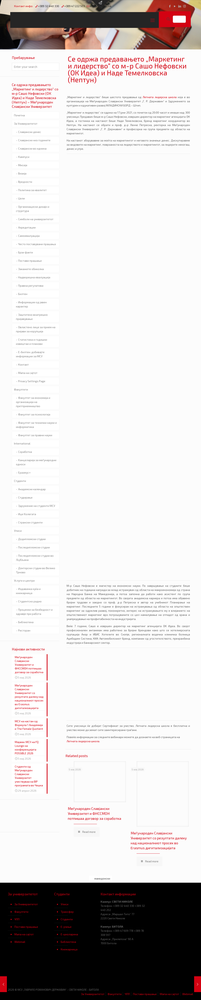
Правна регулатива (30, 285)
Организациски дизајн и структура (32, 208)
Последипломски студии (34, 547)
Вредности (25, 181)
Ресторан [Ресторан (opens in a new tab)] (24, 630)
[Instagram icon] (184, 6)
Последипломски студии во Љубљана (35, 557)
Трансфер (67, 911)
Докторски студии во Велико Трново (35, 570)
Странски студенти (30, 522)
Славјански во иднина (32, 148)
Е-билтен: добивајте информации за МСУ (30, 354)
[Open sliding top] (100, 4)
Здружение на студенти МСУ (36, 505)
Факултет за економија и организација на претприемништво (33, 402)
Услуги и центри (24, 580)
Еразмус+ (24, 472)
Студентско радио (30, 601)
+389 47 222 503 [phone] (74, 6)
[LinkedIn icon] (179, 6)
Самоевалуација (29, 235)
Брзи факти (25, 252)
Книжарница (69, 949)
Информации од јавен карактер (31, 304)
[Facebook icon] (169, 6)
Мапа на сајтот (27, 372)
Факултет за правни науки (35, 435)
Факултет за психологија (34, 414)
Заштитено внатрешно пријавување (32, 316)
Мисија (22, 165)
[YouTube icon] (174, 6)
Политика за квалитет (32, 190)
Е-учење (66, 926)
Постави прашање (30, 260)
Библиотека (68, 941)
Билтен (22, 294)
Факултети (21, 389)
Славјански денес (29, 132)
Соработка (25, 451)
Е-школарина (69, 934)
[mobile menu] (152, 20)
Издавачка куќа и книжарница (28, 591)
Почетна (19, 115)
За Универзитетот (25, 123)
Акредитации (27, 227)
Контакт (23, 364)
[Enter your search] (35, 67)
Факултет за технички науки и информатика (36, 424)
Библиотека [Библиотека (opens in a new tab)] (26, 622)
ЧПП (17, 919)
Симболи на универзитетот (35, 219)
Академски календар (32, 489)
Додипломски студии (32, 539)
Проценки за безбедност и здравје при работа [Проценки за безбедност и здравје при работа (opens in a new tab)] (34, 611)
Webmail (19, 941)
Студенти (20, 480)
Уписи (18, 530)
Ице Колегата (27, 514)
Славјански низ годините (34, 140)
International (22, 443)
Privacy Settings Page (31, 381)
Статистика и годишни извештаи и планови (31, 341)
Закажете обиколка (31, 269)
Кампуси (23, 156)
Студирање (25, 497)
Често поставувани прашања (37, 244)
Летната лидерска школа (160, 97)
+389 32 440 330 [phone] (48, 6)
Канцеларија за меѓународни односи (36, 462)
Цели (21, 198)
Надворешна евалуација (34, 277)
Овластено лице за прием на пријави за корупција (35, 329)
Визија (22, 173)
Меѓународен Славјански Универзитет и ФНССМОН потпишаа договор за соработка (94, 813)
